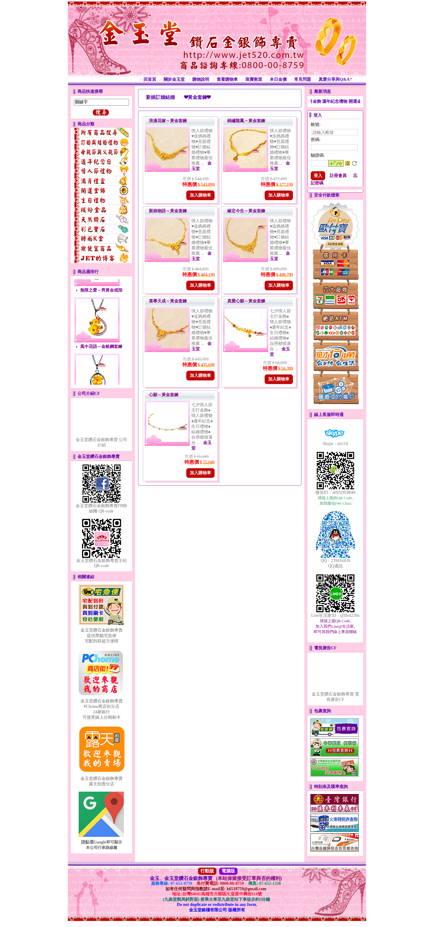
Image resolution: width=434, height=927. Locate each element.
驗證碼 (318, 155)
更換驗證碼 (354, 163)
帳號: (316, 124)
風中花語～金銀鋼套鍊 (101, 357)
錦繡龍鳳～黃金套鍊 (246, 120)
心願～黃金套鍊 (163, 395)
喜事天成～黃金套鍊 (168, 301)
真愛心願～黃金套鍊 (246, 301)
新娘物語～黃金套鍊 (168, 211)
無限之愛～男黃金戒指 (101, 300)
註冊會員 (338, 175)
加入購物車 (200, 195)
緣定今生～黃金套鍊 (246, 211)
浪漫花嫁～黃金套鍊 (168, 120)
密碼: (316, 139)
